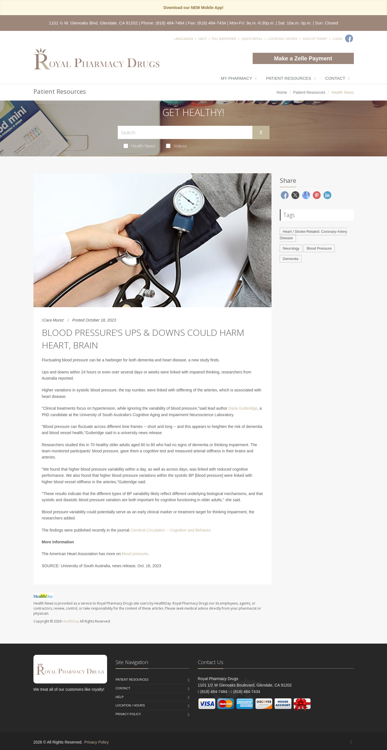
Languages (183, 38)
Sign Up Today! (315, 38)
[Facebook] (349, 38)
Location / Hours (282, 38)
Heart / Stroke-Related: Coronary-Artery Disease (313, 234)
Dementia (290, 259)
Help (202, 38)
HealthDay (70, 621)
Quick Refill (251, 38)
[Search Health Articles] (185, 132)
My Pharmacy (236, 78)
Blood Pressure (319, 248)
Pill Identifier (224, 38)
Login (337, 38)
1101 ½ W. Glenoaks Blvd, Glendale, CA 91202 (93, 22)
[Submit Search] (260, 132)
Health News (139, 146)
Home (282, 92)
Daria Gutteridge (242, 408)
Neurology (291, 248)
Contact (335, 78)
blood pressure (135, 553)
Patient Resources (288, 78)
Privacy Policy (128, 714)
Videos (176, 146)
